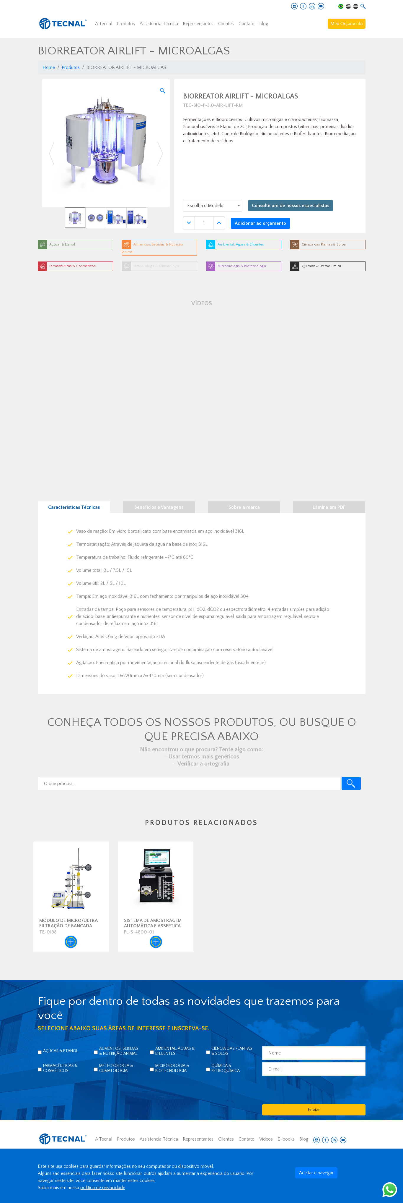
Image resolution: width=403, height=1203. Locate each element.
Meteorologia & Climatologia (116, 1068)
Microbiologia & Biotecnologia (172, 1068)
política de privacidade (102, 1187)
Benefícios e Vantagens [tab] (158, 507)
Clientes (226, 23)
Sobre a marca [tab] (244, 507)
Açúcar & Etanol (60, 1051)
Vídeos (266, 1139)
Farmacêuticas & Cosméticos (60, 1068)
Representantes (198, 23)
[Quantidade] (204, 223)
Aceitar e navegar (316, 1172)
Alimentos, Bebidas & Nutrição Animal (118, 1051)
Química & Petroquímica (225, 1068)
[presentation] (307, 1089)
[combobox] (212, 205)
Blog (263, 23)
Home (49, 67)
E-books (286, 1139)
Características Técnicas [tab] (74, 507)
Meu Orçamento (346, 23)
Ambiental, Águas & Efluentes (175, 1051)
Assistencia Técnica (159, 23)
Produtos (126, 23)
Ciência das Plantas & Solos (231, 1051)
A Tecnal (103, 23)
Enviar (314, 1109)
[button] (51, 153)
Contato (246, 23)
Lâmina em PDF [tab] (329, 507)
